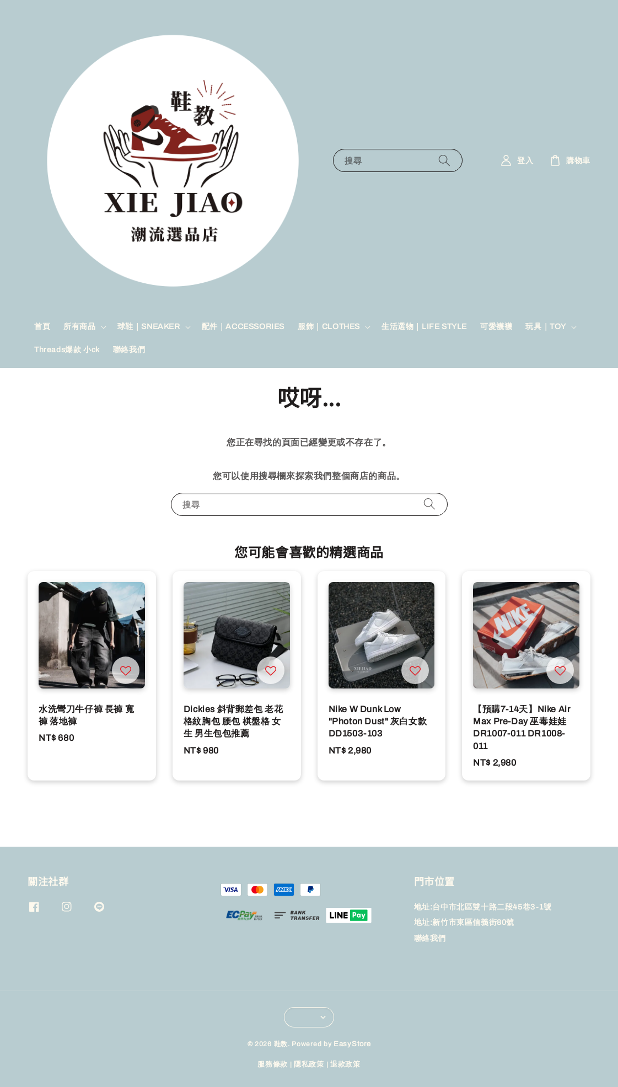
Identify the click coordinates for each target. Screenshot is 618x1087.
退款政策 (345, 1064)
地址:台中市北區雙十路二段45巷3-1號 (483, 907)
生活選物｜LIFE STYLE (424, 326)
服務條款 (272, 1064)
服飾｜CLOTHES (329, 326)
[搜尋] (444, 160)
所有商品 (79, 326)
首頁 (42, 326)
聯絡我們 (129, 350)
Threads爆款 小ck (67, 350)
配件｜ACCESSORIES (243, 326)
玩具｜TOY (545, 326)
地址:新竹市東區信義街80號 (464, 922)
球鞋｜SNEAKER (148, 326)
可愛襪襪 (496, 326)
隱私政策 (309, 1064)
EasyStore (352, 1044)
